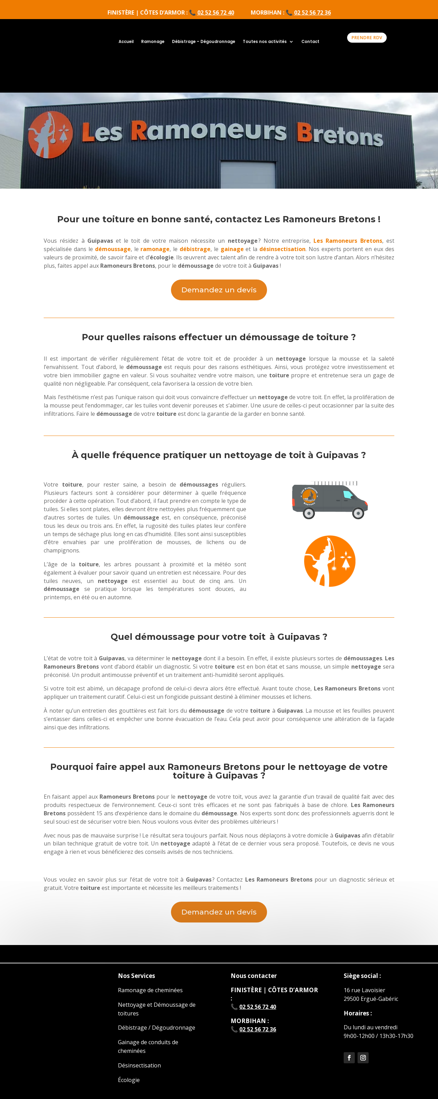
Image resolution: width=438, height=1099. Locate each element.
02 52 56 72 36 (312, 12)
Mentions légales (85, 1086)
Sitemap (363, 1086)
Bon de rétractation (249, 1086)
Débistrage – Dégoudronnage (203, 41)
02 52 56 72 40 (215, 12)
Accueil (126, 41)
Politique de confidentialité (314, 1086)
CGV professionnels (194, 1086)
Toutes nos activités (265, 41)
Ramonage (152, 41)
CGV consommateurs (138, 1086)
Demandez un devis (219, 253)
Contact (310, 41)
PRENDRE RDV (366, 38)
